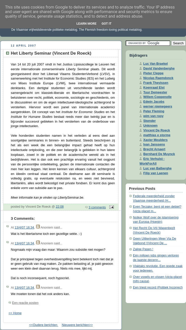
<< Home (15, 313)
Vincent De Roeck (156, 130)
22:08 (60, 206)
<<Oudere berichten (43, 325)
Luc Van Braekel (155, 63)
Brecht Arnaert (154, 149)
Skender (149, 121)
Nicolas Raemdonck (158, 78)
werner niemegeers (157, 106)
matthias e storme (156, 135)
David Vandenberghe (159, 68)
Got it (107, 23)
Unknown (150, 125)
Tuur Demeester (155, 92)
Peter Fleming (153, 111)
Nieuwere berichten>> (77, 325)
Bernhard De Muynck (159, 154)
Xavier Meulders (155, 140)
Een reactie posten (25, 303)
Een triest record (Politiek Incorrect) (158, 287)
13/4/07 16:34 (24, 227)
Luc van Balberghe (157, 168)
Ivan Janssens (154, 144)
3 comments (97, 207)
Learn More (86, 23)
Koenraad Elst (154, 87)
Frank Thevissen (155, 83)
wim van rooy (153, 116)
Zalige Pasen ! (143, 249)
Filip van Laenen (155, 173)
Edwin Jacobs (153, 101)
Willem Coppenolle (157, 97)
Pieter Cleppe (153, 73)
